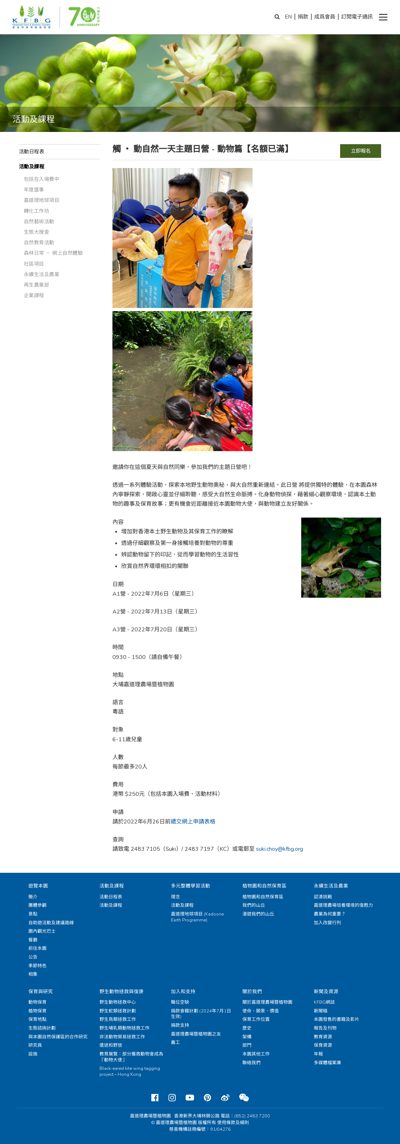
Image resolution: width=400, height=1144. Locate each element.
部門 (246, 1045)
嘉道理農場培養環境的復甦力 (343, 905)
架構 (246, 1037)
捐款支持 (180, 1025)
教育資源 (323, 1037)
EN (288, 16)
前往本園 (37, 948)
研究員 (35, 1045)
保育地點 (37, 1019)
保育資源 (323, 1045)
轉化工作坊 (36, 211)
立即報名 (361, 150)
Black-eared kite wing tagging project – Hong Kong (129, 1071)
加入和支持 (183, 991)
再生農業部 (36, 284)
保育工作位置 (256, 1019)
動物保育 (37, 1002)
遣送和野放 (110, 1045)
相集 (32, 974)
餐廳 (32, 940)
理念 (175, 897)
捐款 (303, 16)
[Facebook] (155, 1097)
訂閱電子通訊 (357, 16)
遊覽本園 (38, 886)
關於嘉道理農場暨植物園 (267, 1002)
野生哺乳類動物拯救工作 (124, 1028)
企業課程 (34, 295)
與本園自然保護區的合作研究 (58, 1037)
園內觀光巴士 (42, 931)
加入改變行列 (327, 923)
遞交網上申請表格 (193, 822)
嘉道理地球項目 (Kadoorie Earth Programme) (197, 917)
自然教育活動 (39, 242)
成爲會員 (324, 16)
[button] (383, 17)
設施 (32, 1054)
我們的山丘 (253, 905)
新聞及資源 (326, 991)
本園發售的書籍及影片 (336, 1019)
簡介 (32, 897)
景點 (32, 914)
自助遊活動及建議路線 (51, 923)
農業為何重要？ (330, 914)
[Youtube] (190, 1097)
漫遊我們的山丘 (258, 914)
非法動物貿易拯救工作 (122, 1037)
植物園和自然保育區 (264, 886)
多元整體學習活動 (190, 886)
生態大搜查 (36, 232)
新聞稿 (320, 1011)
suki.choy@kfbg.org (279, 849)
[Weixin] (244, 1097)
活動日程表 (31, 151)
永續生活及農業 (42, 274)
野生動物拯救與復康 (121, 991)
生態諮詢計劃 (42, 1028)
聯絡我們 (251, 1063)
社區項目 (34, 263)
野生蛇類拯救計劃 (117, 1011)
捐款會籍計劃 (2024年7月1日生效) (201, 1014)
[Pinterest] (207, 1097)
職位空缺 (180, 1002)
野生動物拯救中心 (117, 1002)
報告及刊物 (325, 1028)
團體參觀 (37, 905)
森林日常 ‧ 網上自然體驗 (53, 253)
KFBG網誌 (324, 1002)
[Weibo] (225, 1097)
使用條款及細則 (233, 1123)
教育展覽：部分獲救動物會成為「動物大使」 (131, 1057)
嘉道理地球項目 (42, 200)
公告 (32, 957)
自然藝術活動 (39, 221)
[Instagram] (172, 1097)
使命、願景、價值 (260, 1011)
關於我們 (252, 991)
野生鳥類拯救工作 (117, 1019)
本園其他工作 (256, 1054)
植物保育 (37, 1011)
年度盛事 (34, 189)
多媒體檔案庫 (327, 1063)
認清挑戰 (323, 897)
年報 (318, 1054)
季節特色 (37, 966)
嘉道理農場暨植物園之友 (196, 1034)
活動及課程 (31, 166)
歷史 (246, 1028)
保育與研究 (40, 991)
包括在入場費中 (42, 179)
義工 (175, 1042)
